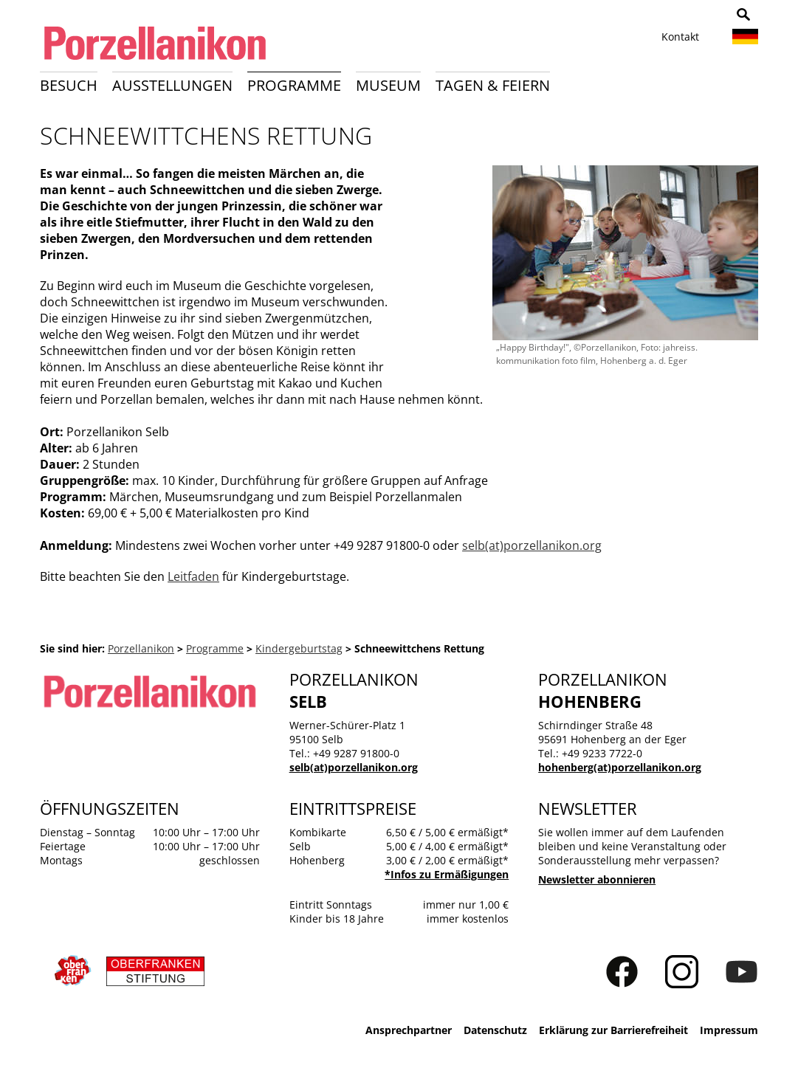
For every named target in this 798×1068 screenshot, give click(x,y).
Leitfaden (193, 576)
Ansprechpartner (408, 1030)
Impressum (729, 1030)
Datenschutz (495, 1030)
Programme (294, 85)
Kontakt (680, 37)
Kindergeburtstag (299, 648)
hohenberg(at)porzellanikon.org (619, 767)
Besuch (68, 85)
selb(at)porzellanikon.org (532, 545)
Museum (388, 85)
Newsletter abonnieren (597, 879)
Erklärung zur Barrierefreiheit (613, 1030)
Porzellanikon (141, 648)
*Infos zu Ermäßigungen (447, 874)
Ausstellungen (172, 85)
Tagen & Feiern (493, 85)
